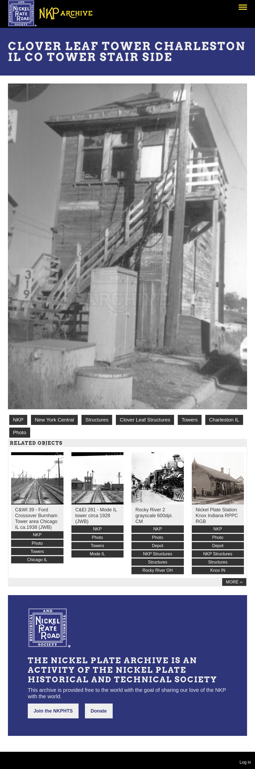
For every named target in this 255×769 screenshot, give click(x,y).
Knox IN (217, 570)
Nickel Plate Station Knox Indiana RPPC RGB (217, 515)
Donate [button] (99, 711)
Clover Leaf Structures (145, 420)
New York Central (54, 420)
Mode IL (97, 554)
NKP (18, 420)
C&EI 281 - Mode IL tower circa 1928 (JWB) (96, 515)
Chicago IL (37, 559)
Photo (19, 432)
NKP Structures (157, 554)
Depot (157, 545)
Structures (96, 420)
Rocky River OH (157, 570)
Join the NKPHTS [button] (53, 711)
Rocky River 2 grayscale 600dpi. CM (154, 515)
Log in (245, 762)
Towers (190, 420)
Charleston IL (224, 420)
